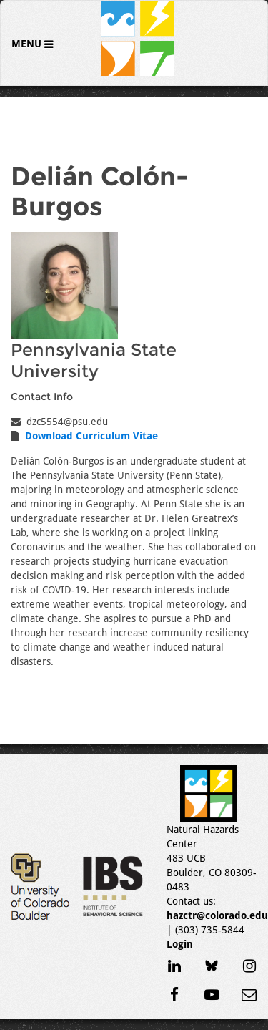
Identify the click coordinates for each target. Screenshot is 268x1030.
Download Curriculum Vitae (91, 436)
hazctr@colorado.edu (217, 915)
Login (180, 944)
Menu (27, 43)
